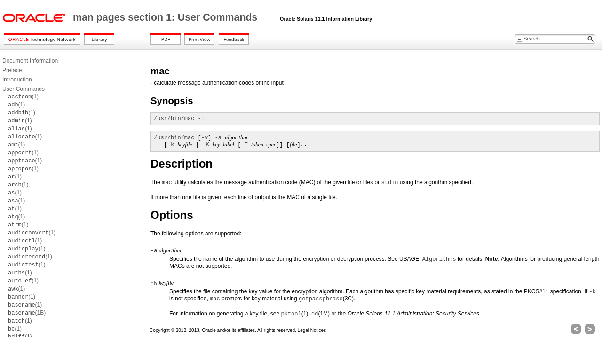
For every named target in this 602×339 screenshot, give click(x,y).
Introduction (17, 79)
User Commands (23, 89)
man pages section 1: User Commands (166, 17)
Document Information (30, 60)
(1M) (320, 313)
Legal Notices (312, 330)
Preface (12, 70)
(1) (23, 96)
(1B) (27, 312)
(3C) (326, 298)
